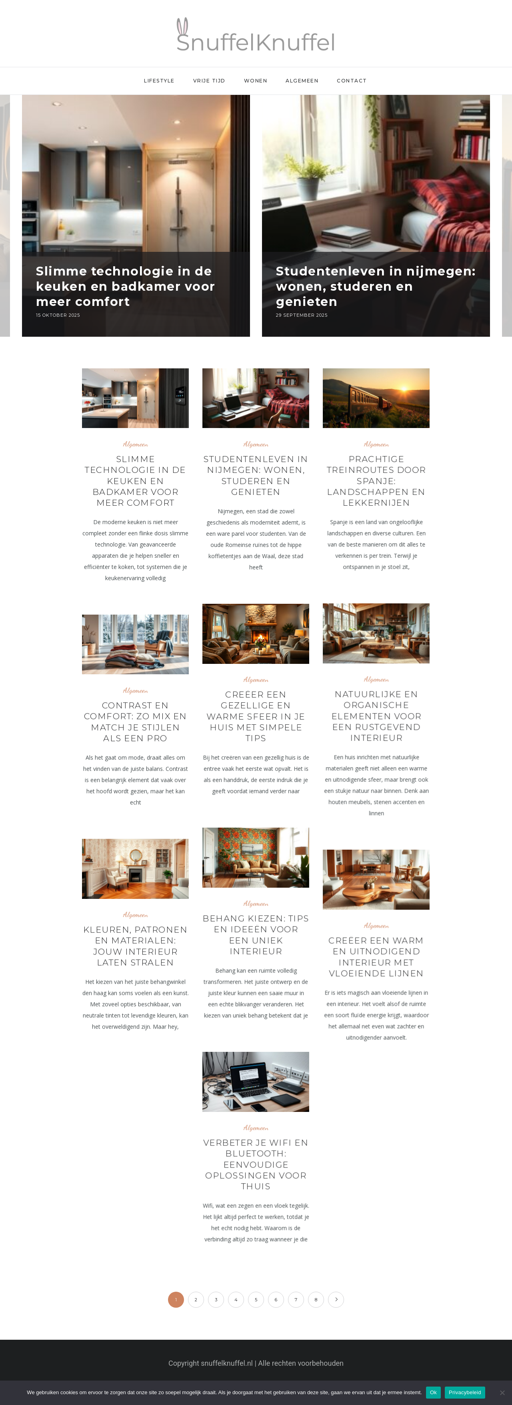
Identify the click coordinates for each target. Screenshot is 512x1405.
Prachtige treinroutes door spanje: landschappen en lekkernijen (376, 481)
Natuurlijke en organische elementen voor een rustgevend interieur (376, 716)
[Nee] (502, 1393)
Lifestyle (159, 81)
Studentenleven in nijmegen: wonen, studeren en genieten (376, 286)
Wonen (256, 81)
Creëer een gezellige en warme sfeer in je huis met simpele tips (255, 716)
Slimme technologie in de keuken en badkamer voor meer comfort (126, 286)
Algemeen (302, 81)
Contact (352, 81)
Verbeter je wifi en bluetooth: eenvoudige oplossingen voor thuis (256, 1164)
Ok (433, 1392)
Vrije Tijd (209, 81)
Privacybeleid (465, 1392)
